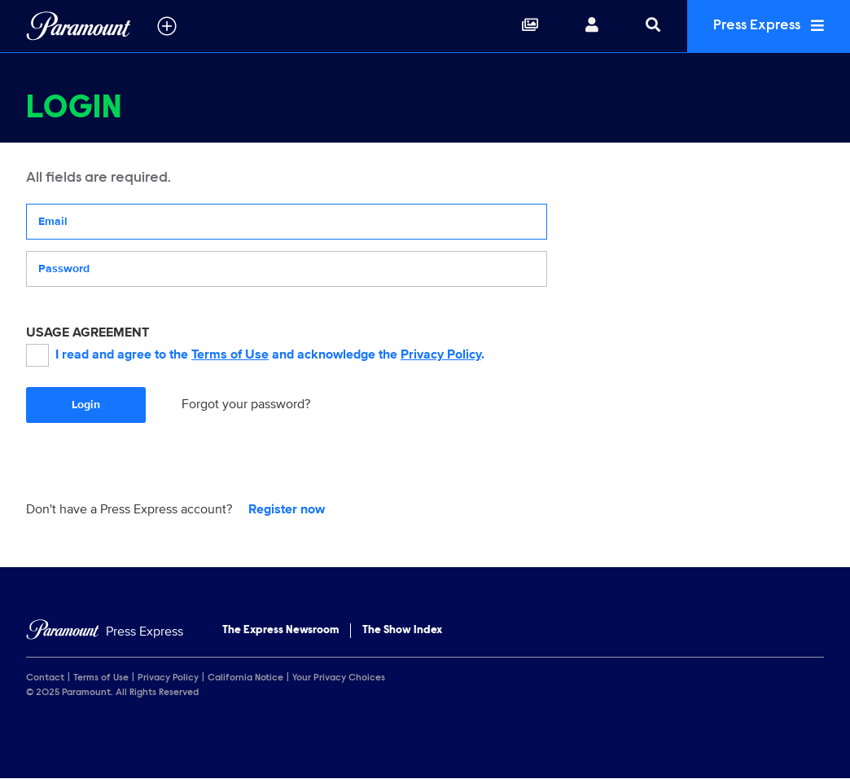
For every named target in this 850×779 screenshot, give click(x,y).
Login (86, 405)
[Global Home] (78, 26)
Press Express (768, 25)
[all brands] (167, 26)
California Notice (245, 678)
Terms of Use (230, 354)
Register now (286, 509)
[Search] (653, 26)
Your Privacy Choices (338, 678)
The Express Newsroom (280, 630)
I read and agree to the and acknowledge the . (255, 355)
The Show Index (402, 630)
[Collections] (530, 26)
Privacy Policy (441, 354)
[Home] (104, 632)
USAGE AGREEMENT (87, 332)
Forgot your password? (246, 404)
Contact (45, 678)
